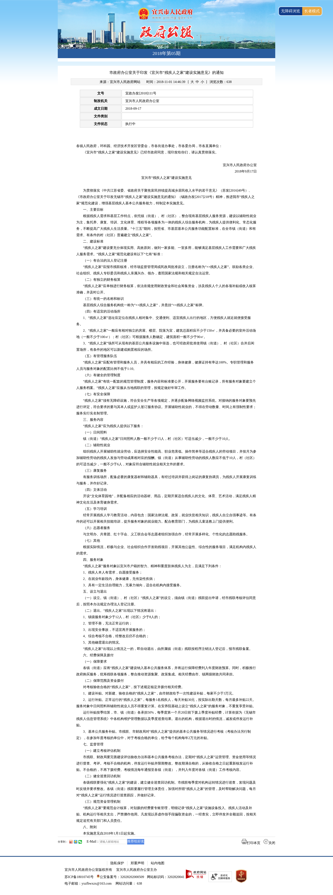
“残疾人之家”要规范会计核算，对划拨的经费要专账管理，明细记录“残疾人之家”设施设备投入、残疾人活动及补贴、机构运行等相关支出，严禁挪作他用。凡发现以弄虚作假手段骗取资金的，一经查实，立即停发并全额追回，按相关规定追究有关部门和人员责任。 (166, 814)
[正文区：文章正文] (166, 458)
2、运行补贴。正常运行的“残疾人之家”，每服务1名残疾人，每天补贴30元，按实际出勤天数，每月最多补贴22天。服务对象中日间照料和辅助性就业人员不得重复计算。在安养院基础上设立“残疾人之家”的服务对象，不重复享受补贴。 (166, 703)
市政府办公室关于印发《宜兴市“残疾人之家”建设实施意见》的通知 (166, 72)
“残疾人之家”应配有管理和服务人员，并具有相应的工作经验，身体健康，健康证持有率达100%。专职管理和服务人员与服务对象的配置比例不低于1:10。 (165, 365)
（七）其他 (91, 540)
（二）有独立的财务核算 (101, 279)
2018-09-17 (133, 108)
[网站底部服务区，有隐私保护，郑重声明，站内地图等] (166, 875)
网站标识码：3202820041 (165, 877)
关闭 (269, 843)
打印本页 (251, 843)
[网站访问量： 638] (129, 883)
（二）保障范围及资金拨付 (103, 680)
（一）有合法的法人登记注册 (105, 260)
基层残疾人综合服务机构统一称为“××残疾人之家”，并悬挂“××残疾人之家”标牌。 (144, 305)
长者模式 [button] (312, 11)
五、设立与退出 (95, 591)
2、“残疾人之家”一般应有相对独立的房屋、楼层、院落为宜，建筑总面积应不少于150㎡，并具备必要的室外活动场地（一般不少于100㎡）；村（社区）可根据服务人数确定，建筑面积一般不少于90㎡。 (166, 334)
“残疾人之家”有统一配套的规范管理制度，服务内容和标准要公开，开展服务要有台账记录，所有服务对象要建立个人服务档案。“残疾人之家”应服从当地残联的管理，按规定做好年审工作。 (166, 385)
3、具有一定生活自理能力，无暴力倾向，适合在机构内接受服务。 (133, 585)
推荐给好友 (135, 841)
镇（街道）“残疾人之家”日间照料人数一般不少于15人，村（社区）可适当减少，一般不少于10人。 (157, 438)
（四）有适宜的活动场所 (101, 311)
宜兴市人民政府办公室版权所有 (88, 869)
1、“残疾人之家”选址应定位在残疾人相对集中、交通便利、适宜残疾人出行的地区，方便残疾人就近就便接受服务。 (163, 321)
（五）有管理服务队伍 (100, 356)
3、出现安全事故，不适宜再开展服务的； (114, 629)
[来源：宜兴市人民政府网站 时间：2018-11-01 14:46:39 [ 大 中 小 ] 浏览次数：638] (166, 81)
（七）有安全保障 (96, 394)
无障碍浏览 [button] (290, 11)
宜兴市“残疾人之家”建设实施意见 (166, 178)
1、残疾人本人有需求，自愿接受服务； (113, 572)
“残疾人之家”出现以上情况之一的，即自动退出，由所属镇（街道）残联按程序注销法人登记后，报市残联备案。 (168, 649)
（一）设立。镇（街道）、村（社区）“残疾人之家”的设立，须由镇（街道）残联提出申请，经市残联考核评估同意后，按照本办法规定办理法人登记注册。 (166, 601)
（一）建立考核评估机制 (101, 750)
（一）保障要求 (95, 661)
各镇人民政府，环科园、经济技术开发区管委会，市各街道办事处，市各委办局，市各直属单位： (149, 146)
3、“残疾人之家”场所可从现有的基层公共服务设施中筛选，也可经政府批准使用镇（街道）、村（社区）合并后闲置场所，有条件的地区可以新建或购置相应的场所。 (165, 346)
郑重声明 (137, 863)
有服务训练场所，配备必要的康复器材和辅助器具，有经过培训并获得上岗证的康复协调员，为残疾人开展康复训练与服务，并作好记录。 (166, 480)
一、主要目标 (93, 209)
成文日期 (100, 108)
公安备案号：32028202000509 (120, 877)
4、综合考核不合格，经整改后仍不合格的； (116, 636)
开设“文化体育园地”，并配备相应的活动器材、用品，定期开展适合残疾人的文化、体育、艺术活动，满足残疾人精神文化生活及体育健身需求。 (166, 499)
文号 (100, 93)
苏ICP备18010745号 (79, 877)
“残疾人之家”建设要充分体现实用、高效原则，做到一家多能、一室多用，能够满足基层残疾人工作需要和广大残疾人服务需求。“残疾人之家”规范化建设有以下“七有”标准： (166, 251)
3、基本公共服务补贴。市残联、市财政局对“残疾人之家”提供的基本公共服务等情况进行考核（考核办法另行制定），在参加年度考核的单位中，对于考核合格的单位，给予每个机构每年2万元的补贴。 (163, 735)
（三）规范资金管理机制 (101, 801)
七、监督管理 (93, 744)
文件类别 (100, 116)
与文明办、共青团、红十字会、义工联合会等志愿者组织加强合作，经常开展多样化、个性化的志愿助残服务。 (166, 534)
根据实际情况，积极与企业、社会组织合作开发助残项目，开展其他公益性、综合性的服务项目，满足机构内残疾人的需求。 (166, 550)
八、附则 (90, 827)
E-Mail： (93, 841)
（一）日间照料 (95, 432)
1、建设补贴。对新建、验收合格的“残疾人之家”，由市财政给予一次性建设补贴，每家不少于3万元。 (159, 693)
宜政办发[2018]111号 (140, 93)
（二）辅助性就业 (96, 445)
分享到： (63, 841)
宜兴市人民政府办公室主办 (136, 869)
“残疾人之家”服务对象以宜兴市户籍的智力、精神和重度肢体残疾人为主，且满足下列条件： (152, 566)
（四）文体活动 (95, 489)
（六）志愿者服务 (96, 528)
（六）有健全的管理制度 (101, 375)
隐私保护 (117, 863)
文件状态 (100, 124)
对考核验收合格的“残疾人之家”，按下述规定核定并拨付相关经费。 (134, 687)
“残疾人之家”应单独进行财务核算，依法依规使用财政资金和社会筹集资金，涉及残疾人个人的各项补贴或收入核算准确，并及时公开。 (166, 289)
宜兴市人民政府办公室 (142, 101)
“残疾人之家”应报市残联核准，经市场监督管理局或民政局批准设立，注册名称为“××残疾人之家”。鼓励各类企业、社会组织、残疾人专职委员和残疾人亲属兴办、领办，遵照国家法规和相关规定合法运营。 (166, 270)
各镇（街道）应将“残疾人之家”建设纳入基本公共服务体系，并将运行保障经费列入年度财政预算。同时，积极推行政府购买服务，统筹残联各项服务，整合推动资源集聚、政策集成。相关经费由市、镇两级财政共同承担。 (166, 671)
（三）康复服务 (95, 470)
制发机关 (100, 101)
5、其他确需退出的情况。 (102, 642)
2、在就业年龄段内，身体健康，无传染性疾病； (119, 579)
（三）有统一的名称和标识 (103, 298)
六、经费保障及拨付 (98, 655)
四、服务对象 (93, 559)
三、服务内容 (93, 419)
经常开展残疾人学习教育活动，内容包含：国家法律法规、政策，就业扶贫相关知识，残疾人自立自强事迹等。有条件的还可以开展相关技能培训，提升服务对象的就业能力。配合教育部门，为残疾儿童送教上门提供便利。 (166, 518)
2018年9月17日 (246, 171)
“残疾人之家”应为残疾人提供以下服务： (113, 426)
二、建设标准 (93, 241)
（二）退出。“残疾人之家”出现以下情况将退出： (120, 610)
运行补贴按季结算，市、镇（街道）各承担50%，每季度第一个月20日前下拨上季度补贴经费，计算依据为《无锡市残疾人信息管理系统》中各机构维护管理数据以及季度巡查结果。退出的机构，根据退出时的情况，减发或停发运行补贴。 (166, 719)
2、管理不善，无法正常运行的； (107, 623)
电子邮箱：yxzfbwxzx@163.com (88, 883)
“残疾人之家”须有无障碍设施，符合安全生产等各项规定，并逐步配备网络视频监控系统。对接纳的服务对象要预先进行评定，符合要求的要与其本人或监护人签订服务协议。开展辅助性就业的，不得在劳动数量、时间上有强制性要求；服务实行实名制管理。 (166, 407)
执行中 (130, 124)
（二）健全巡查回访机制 (101, 776)
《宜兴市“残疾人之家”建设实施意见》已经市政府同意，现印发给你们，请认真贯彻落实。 (151, 152)
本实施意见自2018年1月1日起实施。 (110, 833)
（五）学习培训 (95, 509)
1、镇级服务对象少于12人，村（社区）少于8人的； (122, 617)
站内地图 (157, 863)
